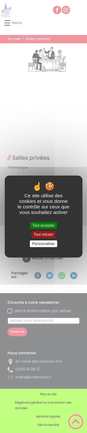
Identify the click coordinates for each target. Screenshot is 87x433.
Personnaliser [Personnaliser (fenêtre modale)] (43, 244)
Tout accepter (43, 225)
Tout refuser (43, 235)
